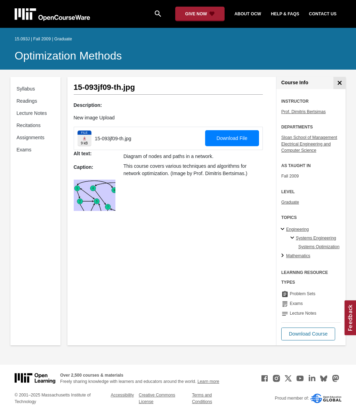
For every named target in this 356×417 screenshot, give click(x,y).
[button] (308, 334)
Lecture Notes (32, 113)
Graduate (290, 202)
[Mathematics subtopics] (283, 255)
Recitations (29, 125)
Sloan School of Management (309, 137)
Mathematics (298, 255)
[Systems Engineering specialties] (293, 238)
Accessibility (122, 395)
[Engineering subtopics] (283, 229)
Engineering (297, 229)
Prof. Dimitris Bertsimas (303, 111)
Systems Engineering (316, 238)
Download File (232, 138)
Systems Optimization (318, 246)
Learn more (208, 381)
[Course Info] (339, 83)
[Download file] (84, 138)
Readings (27, 101)
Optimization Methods (68, 55)
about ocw (247, 13)
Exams (24, 149)
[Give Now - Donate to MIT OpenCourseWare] (200, 14)
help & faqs (285, 13)
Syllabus (26, 89)
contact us (323, 13)
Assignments (30, 137)
